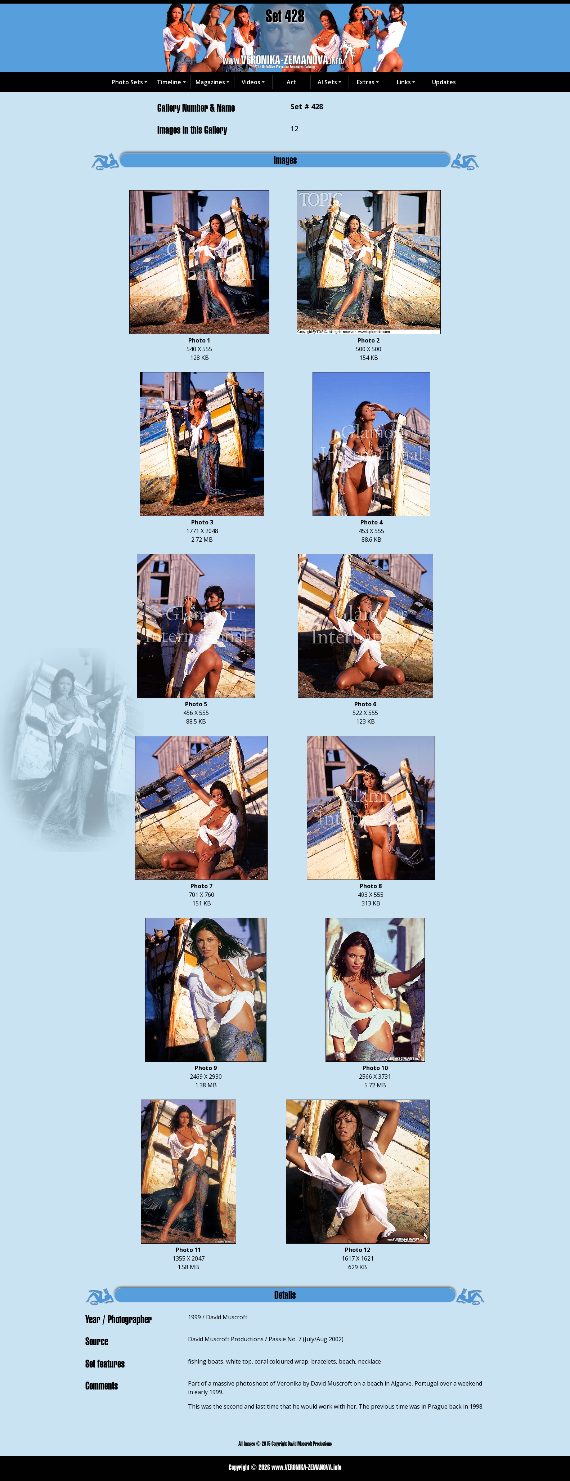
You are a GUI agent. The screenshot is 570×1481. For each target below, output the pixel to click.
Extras (365, 82)
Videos (251, 82)
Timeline (169, 82)
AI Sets (327, 82)
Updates (444, 82)
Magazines (210, 82)
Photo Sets (127, 82)
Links (404, 82)
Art (291, 82)
